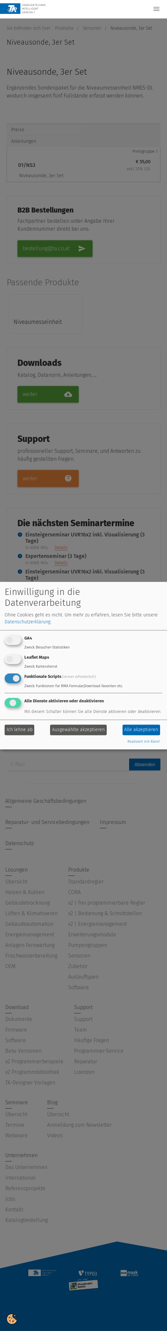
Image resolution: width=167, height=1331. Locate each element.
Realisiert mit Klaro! (143, 741)
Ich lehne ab (20, 730)
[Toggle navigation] (156, 9)
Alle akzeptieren (141, 730)
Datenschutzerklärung (27, 622)
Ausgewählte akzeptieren (78, 730)
